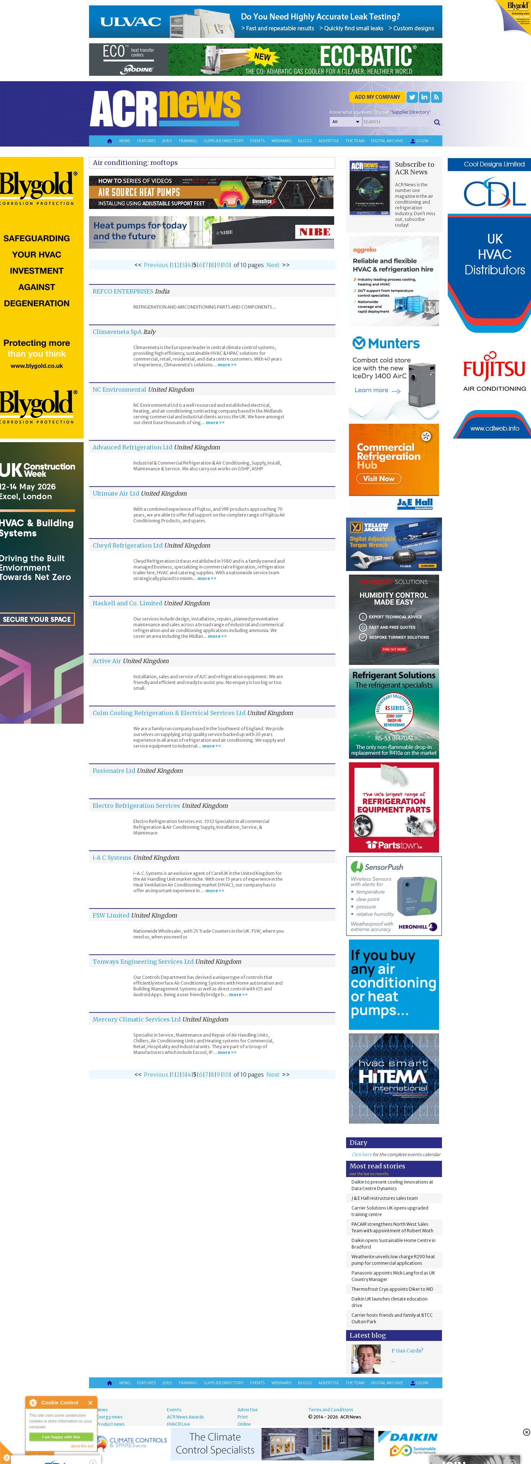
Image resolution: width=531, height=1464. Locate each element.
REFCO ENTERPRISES (123, 291)
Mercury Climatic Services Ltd (137, 1019)
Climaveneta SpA (117, 331)
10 (226, 265)
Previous (156, 265)
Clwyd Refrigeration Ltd (128, 545)
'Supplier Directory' (410, 112)
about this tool (82, 1446)
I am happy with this (61, 1437)
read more (40, 1455)
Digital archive (387, 140)
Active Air (107, 661)
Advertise (328, 140)
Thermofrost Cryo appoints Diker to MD (392, 1289)
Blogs (305, 140)
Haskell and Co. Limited (127, 603)
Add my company (377, 97)
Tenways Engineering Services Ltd (143, 961)
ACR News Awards (185, 1417)
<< (138, 265)
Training (187, 140)
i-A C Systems (112, 857)
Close (90, 1402)
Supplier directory (224, 140)
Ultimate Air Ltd (116, 493)
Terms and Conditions (330, 1409)
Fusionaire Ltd (114, 770)
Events (257, 140)
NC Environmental (119, 389)
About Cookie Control (33, 1403)
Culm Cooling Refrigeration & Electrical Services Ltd (169, 712)
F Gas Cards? (407, 1350)
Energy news (109, 1417)
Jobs (167, 140)
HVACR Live (178, 1424)
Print (243, 1417)
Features (146, 140)
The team (354, 140)
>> (286, 265)
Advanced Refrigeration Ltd (132, 447)
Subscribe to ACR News (414, 168)
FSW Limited (111, 915)
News (124, 140)
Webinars (281, 140)
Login (419, 141)
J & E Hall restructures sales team (384, 1198)
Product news (110, 1424)
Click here (361, 1154)
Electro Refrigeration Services (136, 805)
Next (273, 265)
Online (244, 1424)
